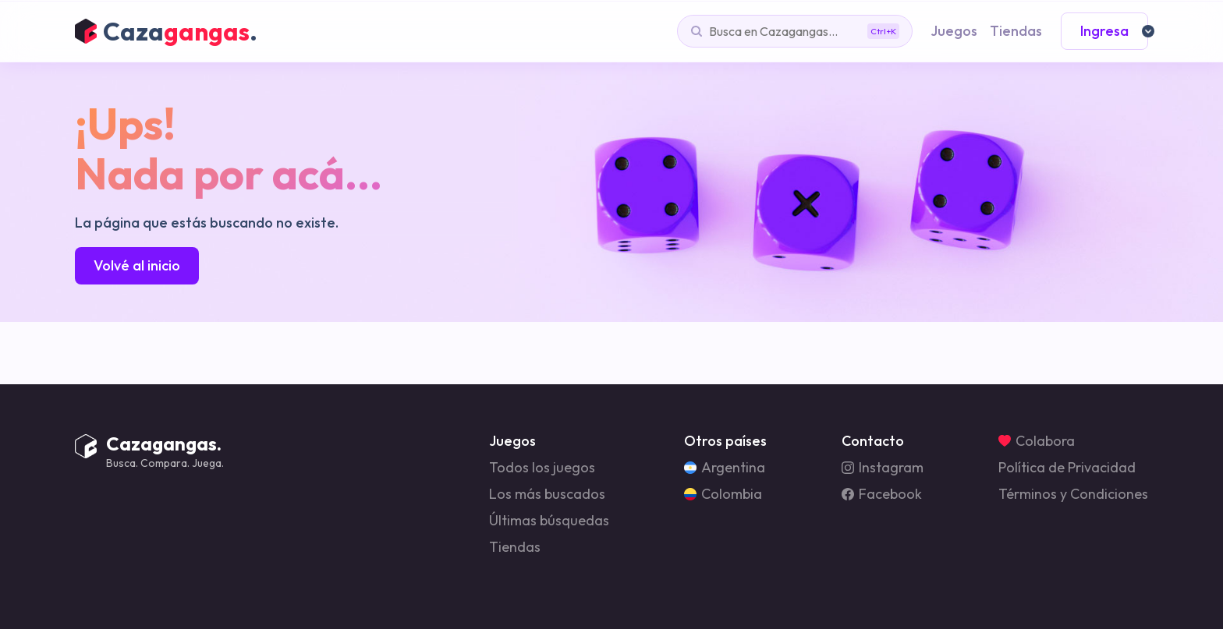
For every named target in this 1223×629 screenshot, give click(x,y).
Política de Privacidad (1067, 468)
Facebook (882, 494)
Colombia (723, 494)
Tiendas (515, 547)
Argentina (724, 468)
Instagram (882, 468)
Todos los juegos (542, 468)
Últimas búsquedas (549, 521)
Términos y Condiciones (1073, 494)
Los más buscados (547, 494)
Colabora (1036, 441)
